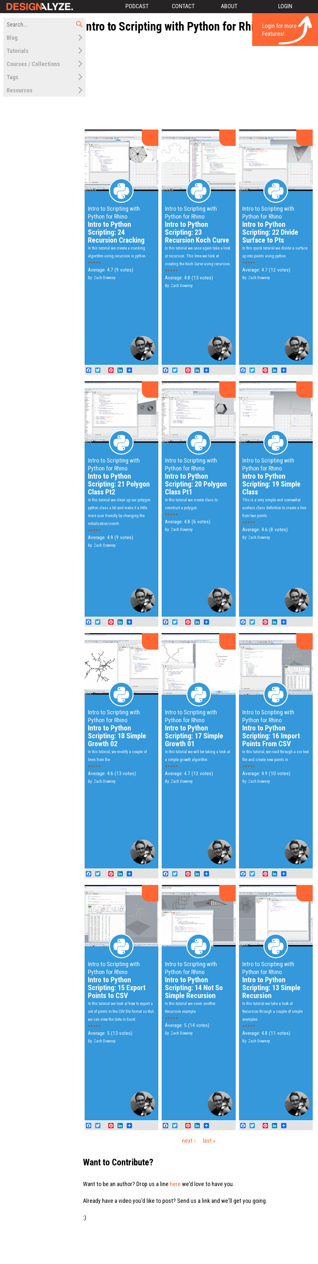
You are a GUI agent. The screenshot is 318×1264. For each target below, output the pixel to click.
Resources (20, 90)
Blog (12, 37)
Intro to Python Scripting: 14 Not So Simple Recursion (194, 988)
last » (209, 1140)
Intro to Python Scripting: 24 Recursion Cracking (116, 232)
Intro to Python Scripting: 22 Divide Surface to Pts (270, 232)
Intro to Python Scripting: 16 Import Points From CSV (271, 736)
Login (285, 6)
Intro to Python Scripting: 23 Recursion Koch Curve (197, 232)
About (229, 6)
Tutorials (18, 50)
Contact (183, 6)
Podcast (136, 6)
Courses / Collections (33, 63)
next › (189, 1140)
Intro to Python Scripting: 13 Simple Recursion (271, 988)
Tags (12, 77)
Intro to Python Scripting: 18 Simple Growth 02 (117, 736)
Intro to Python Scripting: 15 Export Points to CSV (117, 988)
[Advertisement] (202, 82)
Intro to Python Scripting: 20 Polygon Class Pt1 (196, 484)
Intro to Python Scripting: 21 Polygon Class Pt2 (119, 484)
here (175, 1184)
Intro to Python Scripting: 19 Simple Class (271, 484)
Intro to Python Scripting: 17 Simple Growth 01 (194, 736)
